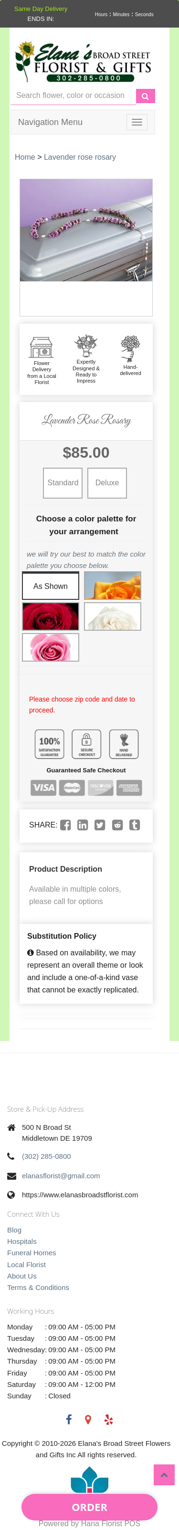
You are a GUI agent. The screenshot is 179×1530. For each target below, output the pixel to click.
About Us (22, 1276)
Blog (14, 1230)
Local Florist (26, 1265)
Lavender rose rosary (80, 157)
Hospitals (22, 1241)
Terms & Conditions (38, 1287)
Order (89, 1507)
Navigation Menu (50, 122)
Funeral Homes (31, 1253)
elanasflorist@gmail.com (61, 1176)
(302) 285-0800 (46, 1156)
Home (25, 157)
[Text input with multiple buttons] (73, 96)
